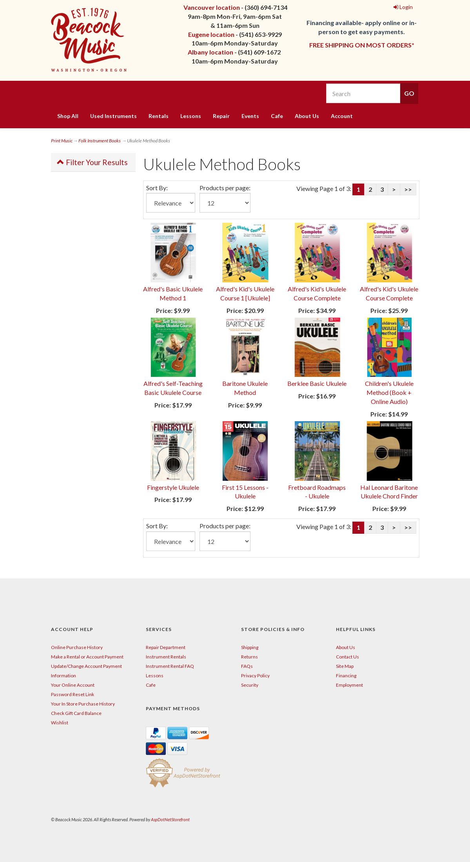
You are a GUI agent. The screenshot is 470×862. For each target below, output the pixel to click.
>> (408, 189)
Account (342, 116)
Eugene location (211, 34)
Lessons (190, 116)
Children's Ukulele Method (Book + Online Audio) (389, 392)
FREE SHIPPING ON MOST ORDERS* (361, 45)
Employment (349, 685)
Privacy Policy (255, 675)
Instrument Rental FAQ (170, 666)
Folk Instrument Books (99, 141)
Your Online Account (72, 685)
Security (249, 685)
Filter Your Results (92, 162)
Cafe (277, 116)
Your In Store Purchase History (83, 704)
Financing (346, 675)
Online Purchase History (77, 647)
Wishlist (59, 723)
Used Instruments (113, 116)
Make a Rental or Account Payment (87, 657)
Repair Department (165, 647)
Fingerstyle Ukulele (173, 487)
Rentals (159, 116)
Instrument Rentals (166, 657)
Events (250, 116)
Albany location (210, 52)
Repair (221, 116)
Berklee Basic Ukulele (317, 383)
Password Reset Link (72, 694)
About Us (307, 116)
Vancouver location (211, 7)
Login (403, 7)
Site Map (345, 666)
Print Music (62, 141)
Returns (249, 657)
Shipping (249, 647)
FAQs (247, 666)
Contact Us (347, 657)
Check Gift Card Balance (76, 713)
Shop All (67, 116)
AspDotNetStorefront (170, 819)
